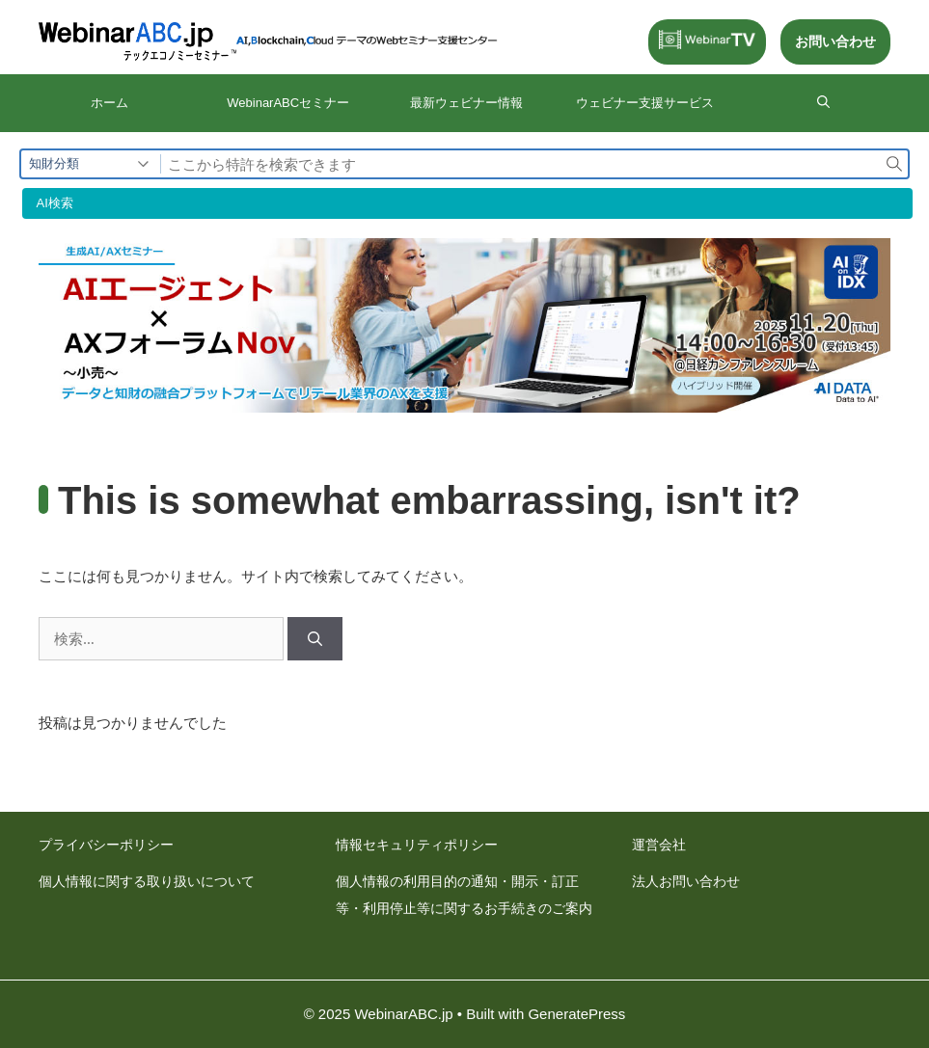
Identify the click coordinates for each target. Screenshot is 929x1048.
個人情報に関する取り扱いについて (147, 881)
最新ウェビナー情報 (466, 102)
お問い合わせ (835, 41)
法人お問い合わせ (686, 881)
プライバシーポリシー (106, 844)
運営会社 (659, 844)
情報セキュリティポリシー (417, 844)
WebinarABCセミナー (288, 102)
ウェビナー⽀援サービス (645, 102)
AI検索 (55, 203)
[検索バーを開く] (823, 103)
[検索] (314, 638)
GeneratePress (576, 1014)
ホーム (109, 102)
